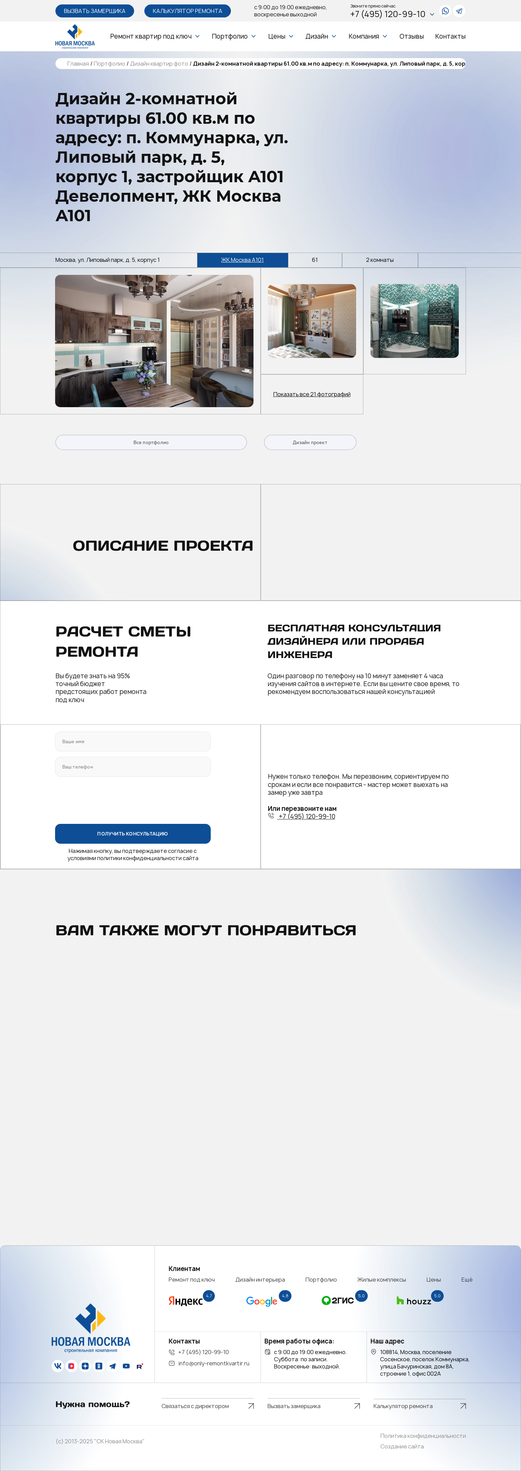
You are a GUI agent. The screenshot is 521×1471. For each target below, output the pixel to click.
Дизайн (316, 36)
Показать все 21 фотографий (312, 394)
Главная (78, 63)
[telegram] (459, 11)
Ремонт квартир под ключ (151, 36)
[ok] (99, 1366)
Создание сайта (402, 1446)
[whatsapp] (445, 11)
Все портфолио (151, 442)
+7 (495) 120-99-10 (392, 14)
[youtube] (126, 1366)
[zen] (85, 1366)
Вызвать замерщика (95, 11)
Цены (276, 36)
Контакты (450, 36)
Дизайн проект (310, 442)
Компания (364, 36)
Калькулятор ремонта (187, 11)
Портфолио (230, 36)
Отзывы (412, 36)
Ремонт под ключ (192, 1279)
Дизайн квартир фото (159, 63)
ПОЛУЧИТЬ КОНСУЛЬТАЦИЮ (132, 834)
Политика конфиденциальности (423, 1436)
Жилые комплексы (381, 1279)
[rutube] (140, 1366)
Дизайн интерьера (260, 1279)
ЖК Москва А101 (242, 260)
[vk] (58, 1366)
